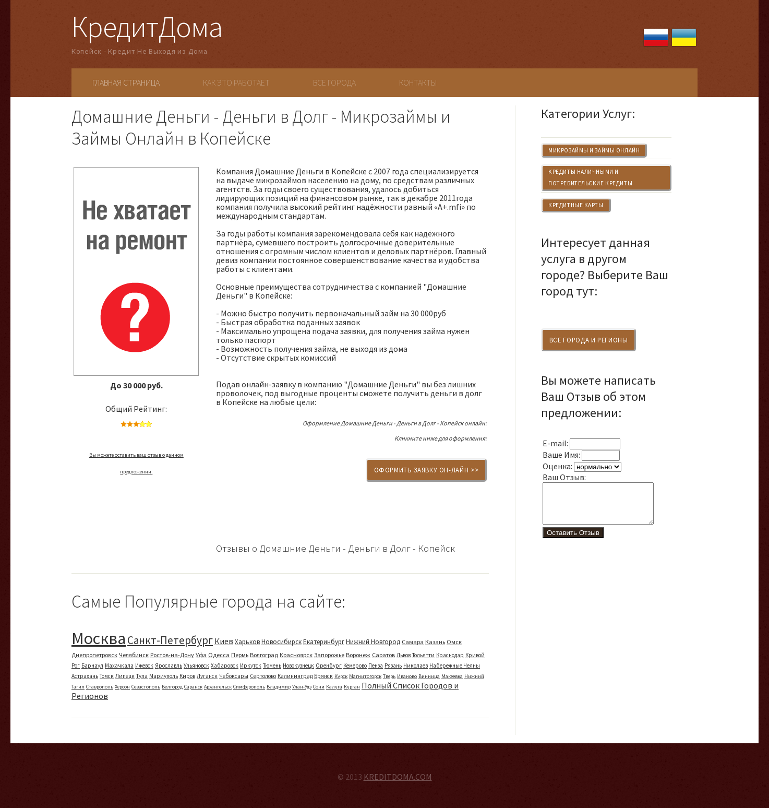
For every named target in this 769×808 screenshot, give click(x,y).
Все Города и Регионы (588, 340)
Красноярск (296, 655)
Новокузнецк (298, 665)
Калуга (334, 686)
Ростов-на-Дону (172, 655)
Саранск (193, 686)
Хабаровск (224, 665)
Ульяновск (196, 665)
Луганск (207, 676)
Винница (429, 676)
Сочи (319, 686)
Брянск (323, 676)
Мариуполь (163, 676)
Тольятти (423, 655)
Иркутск (250, 665)
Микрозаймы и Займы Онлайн (594, 150)
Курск (340, 676)
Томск (107, 676)
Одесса (219, 655)
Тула (142, 676)
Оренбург (329, 665)
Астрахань (84, 676)
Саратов (383, 655)
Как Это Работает (236, 82)
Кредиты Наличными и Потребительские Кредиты (590, 177)
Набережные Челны (454, 665)
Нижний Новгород (373, 641)
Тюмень (272, 665)
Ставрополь (99, 686)
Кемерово (355, 665)
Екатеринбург (323, 641)
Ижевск (144, 665)
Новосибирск (281, 641)
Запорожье (329, 655)
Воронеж (358, 655)
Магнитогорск (365, 676)
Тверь (389, 676)
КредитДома (146, 26)
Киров (187, 676)
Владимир (279, 686)
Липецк (125, 676)
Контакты (418, 82)
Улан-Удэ (301, 686)
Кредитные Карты (575, 205)
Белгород (172, 686)
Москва (98, 638)
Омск (454, 642)
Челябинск (134, 655)
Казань (435, 642)
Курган (352, 686)
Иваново (407, 676)
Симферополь (249, 686)
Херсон (122, 686)
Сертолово (263, 676)
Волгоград (264, 655)
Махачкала (119, 665)
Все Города (334, 82)
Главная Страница (126, 82)
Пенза (375, 665)
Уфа (201, 655)
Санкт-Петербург (170, 640)
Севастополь (145, 686)
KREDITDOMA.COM (398, 776)
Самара (413, 642)
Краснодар (450, 655)
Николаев (415, 665)
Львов (403, 655)
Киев (223, 641)
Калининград (295, 676)
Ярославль (168, 665)
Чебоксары (233, 676)
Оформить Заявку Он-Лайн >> (426, 470)
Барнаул (92, 665)
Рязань (393, 665)
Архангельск (218, 686)
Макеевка (452, 676)
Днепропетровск (94, 655)
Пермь (239, 655)
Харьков (247, 641)
